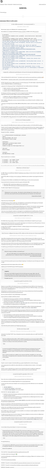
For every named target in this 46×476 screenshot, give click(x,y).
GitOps (20, 421)
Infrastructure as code (14, 421)
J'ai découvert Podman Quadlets (23, 122)
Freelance (19, 290)
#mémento (24, 26)
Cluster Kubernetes (26, 387)
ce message (11, 473)
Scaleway (14, 243)
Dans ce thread (4, 127)
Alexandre (3, 339)
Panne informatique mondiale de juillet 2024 (19, 410)
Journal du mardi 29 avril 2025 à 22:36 (23, 285)
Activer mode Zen (42, 4)
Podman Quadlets (22, 31)
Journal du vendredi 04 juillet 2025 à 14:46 (23, 219)
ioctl (37, 224)
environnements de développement (16, 297)
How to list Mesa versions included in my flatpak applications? (26, 471)
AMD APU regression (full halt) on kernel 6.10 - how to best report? (27, 469)
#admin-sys (20, 221)
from (4, 349)
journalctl (24, 29)
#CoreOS (17, 75)
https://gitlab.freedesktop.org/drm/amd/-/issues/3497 (18, 458)
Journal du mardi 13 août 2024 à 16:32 (23, 428)
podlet (13, 167)
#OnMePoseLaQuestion (13, 239)
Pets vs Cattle (6, 424)
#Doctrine (17, 172)
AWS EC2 (37, 247)
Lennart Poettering (22, 109)
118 (40, 324)
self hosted (15, 127)
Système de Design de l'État (23, 321)
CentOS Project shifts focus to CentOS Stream (19, 187)
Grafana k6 (31, 242)
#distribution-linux (26, 75)
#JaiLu (35, 239)
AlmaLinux (7, 205)
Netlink (22, 224)
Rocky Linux (17, 190)
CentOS (20, 185)
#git (18, 287)
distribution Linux (22, 175)
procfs (40, 224)
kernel (27, 232)
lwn (26, 117)
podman (40, 127)
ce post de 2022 (21, 107)
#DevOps (19, 239)
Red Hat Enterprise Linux (22, 210)
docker (16, 399)
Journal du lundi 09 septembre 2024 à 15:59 (23, 379)
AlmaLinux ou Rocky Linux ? (23, 170)
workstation (19, 179)
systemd (2, 130)
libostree (19, 84)
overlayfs (5, 90)
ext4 (39, 104)
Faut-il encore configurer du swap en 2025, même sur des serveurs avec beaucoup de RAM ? (23, 237)
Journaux (2, 4)
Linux (5, 12)
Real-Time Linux (26, 324)
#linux (20, 75)
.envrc (39, 292)
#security (26, 336)
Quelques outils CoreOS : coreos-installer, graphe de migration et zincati (23, 80)
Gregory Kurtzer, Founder (36, 198)
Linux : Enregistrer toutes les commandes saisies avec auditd (25, 339)
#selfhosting (28, 381)
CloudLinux (3, 207)
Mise (36, 292)
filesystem (26, 83)
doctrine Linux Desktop (11, 466)
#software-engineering (24, 287)
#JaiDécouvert (28, 221)
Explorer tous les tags (17, 4)
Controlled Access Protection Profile (31, 344)
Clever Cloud (8, 325)
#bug (20, 430)
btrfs (43, 104)
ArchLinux (29, 463)
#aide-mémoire (20, 26)
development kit (22, 292)
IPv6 (7, 224)
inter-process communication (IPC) (16, 228)
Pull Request (22, 308)
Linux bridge (11, 224)
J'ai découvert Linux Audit (23, 334)
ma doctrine (18, 384)
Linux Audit (3, 341)
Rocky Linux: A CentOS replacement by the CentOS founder (22, 188)
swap (7, 244)
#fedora (22, 430)
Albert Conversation (21, 314)
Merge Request (16, 308)
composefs (17, 83)
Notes (6, 4)
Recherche (10, 4)
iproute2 (40, 230)
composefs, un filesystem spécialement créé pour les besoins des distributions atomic (23, 73)
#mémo (28, 26)
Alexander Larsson (8, 83)
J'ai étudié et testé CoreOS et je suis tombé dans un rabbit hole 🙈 (30, 78)
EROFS (5, 89)
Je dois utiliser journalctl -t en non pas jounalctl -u (23, 24)
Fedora (12, 179)
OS (27, 384)
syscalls (2, 372)
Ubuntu (4, 177)
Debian (27, 175)
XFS (41, 104)
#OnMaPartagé (12, 336)
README (10, 293)
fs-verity (5, 91)
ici (9, 448)
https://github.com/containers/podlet (23, 167)
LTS (26, 389)
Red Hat (34, 209)
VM (34, 247)
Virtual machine (22, 244)
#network (23, 221)
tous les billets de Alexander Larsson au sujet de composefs (28, 118)
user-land (17, 226)
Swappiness (20, 270)
